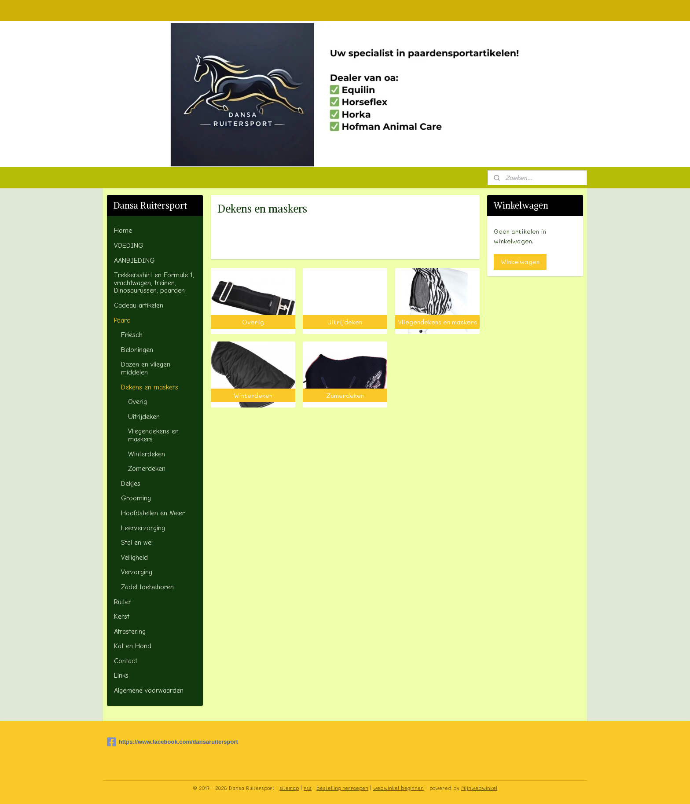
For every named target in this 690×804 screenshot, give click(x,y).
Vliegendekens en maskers (153, 435)
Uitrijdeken (144, 417)
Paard (122, 320)
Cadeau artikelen (138, 305)
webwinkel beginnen (398, 788)
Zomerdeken (146, 469)
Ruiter (122, 602)
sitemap (289, 788)
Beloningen (137, 350)
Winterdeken (146, 454)
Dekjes (130, 484)
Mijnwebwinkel (479, 788)
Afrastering (130, 631)
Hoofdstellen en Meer (153, 513)
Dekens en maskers (149, 387)
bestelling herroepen (342, 788)
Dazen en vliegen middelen (145, 368)
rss (308, 788)
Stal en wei (137, 543)
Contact (125, 661)
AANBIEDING (134, 260)
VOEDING (128, 246)
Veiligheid (134, 558)
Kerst (121, 616)
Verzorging (136, 572)
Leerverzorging (143, 528)
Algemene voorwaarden (149, 690)
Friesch (132, 335)
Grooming (136, 498)
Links (121, 675)
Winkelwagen (520, 261)
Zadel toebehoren (147, 587)
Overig (137, 402)
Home (123, 231)
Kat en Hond (132, 646)
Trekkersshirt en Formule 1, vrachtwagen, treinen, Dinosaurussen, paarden (154, 282)
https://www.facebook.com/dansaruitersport (151, 742)
